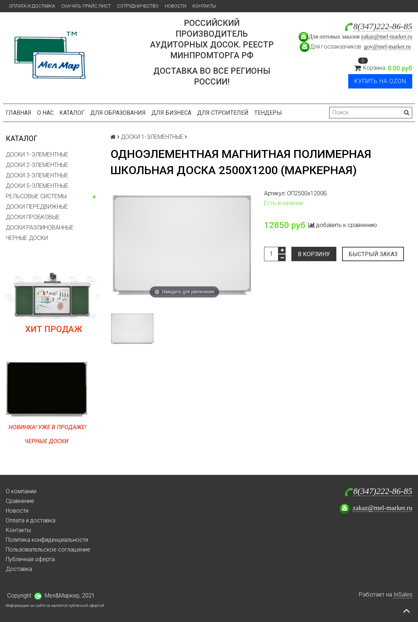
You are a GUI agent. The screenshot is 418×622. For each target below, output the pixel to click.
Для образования (118, 112)
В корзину (314, 254)
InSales (403, 594)
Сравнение (20, 501)
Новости (175, 6)
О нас (45, 112)
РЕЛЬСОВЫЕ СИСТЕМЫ (36, 196)
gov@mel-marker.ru (387, 47)
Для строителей (223, 112)
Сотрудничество (138, 6)
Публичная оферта (30, 559)
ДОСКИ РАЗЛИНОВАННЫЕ (40, 227)
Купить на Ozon (380, 81)
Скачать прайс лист (86, 6)
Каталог (72, 112)
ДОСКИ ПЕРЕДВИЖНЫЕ (37, 206)
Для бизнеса (171, 112)
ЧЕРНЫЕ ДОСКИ (27, 238)
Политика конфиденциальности (47, 539)
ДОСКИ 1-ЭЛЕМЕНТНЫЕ (37, 154)
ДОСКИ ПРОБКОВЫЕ (33, 217)
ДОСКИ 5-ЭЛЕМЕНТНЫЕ (37, 185)
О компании (21, 491)
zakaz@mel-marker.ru (386, 36)
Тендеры (268, 112)
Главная (18, 112)
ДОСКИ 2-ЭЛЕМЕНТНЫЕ (37, 165)
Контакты (204, 6)
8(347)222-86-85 (382, 26)
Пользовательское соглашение (48, 549)
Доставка (19, 569)
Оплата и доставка (32, 6)
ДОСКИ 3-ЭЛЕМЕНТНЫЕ (37, 175)
